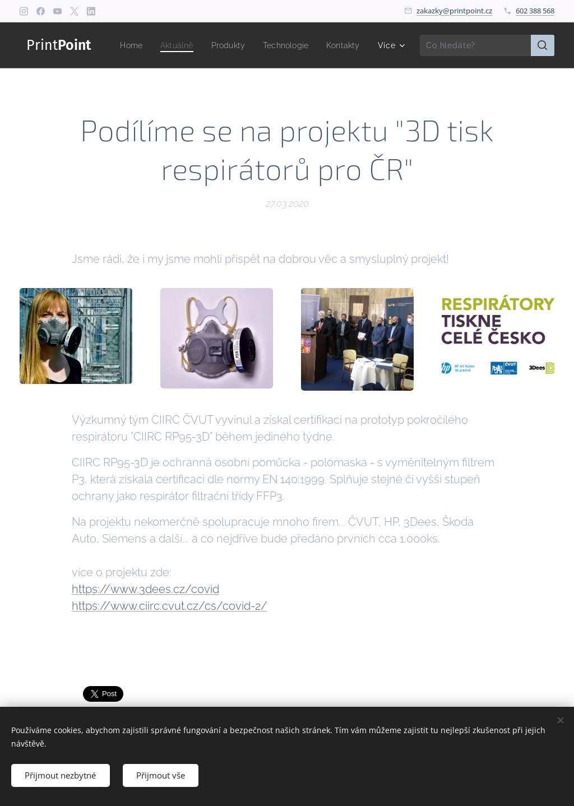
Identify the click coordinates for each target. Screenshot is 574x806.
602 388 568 (535, 11)
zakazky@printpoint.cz (454, 11)
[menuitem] (175, 45)
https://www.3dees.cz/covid (145, 589)
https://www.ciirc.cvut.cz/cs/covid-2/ (169, 606)
